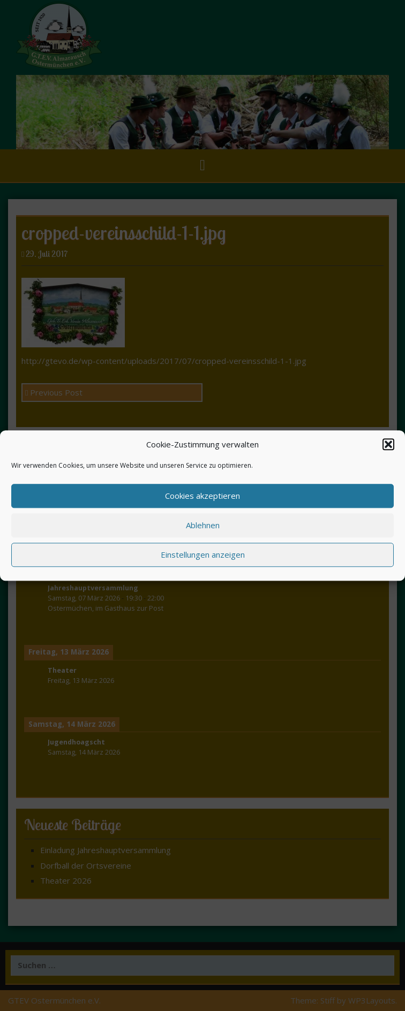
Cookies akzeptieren (202, 496)
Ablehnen (203, 525)
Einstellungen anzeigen (203, 555)
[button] (388, 444)
